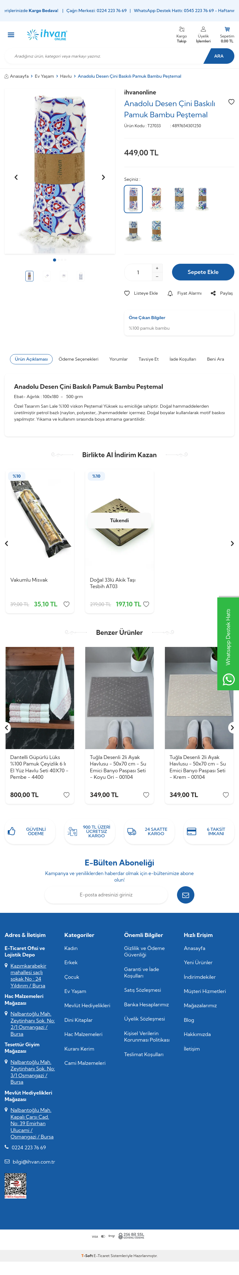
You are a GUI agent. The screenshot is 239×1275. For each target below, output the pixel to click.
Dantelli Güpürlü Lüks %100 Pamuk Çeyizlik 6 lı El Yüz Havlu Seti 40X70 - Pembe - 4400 (39, 767)
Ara (219, 56)
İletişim (192, 1049)
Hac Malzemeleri (83, 1034)
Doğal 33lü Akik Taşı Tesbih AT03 (112, 583)
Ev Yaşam (44, 76)
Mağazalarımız (200, 1005)
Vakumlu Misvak (29, 580)
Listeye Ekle (141, 293)
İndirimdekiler (200, 977)
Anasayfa (17, 76)
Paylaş (222, 293)
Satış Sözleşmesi (142, 990)
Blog (189, 1020)
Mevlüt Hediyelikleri (87, 1005)
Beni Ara (215, 359)
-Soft (88, 1255)
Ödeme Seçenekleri (78, 359)
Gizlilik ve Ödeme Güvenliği (144, 951)
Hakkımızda (197, 1034)
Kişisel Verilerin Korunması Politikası (147, 1036)
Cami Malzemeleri (85, 1063)
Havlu (66, 76)
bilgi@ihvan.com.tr (34, 1162)
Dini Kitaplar (78, 1020)
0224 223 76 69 (29, 1147)
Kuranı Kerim (79, 1049)
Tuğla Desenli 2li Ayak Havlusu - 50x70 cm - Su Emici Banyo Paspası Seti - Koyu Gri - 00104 (118, 767)
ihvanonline (140, 92)
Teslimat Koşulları (144, 1054)
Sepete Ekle (203, 271)
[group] (60, 171)
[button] (54, 260)
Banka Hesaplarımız (146, 1004)
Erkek (71, 962)
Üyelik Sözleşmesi (144, 1019)
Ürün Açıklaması (31, 359)
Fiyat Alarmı (184, 293)
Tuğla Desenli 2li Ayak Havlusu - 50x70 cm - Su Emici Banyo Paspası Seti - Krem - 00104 (198, 767)
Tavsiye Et (149, 359)
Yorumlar (118, 359)
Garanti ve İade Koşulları (141, 972)
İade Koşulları (183, 359)
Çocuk (71, 977)
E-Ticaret (101, 1255)
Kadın (71, 948)
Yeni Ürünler (198, 962)
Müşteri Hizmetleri (205, 991)
